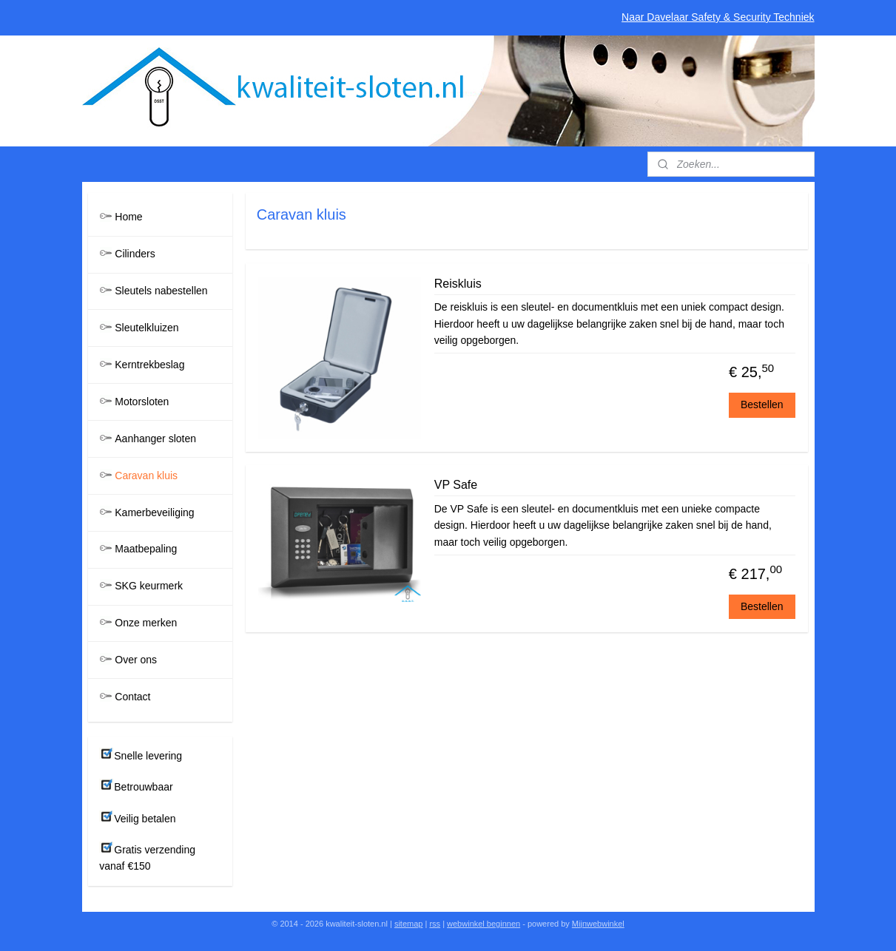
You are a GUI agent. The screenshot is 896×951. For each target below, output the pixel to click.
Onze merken (146, 623)
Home (128, 217)
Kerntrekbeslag (149, 364)
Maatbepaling (146, 549)
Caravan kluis (146, 475)
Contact (132, 697)
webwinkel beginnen (483, 923)
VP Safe (455, 484)
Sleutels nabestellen (161, 291)
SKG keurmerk (149, 586)
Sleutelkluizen (146, 328)
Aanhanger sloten (155, 438)
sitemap (408, 923)
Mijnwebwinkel (598, 923)
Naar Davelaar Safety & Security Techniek (718, 17)
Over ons (136, 660)
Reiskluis (457, 283)
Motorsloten (142, 401)
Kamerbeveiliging (154, 512)
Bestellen (762, 404)
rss (434, 923)
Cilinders (135, 254)
